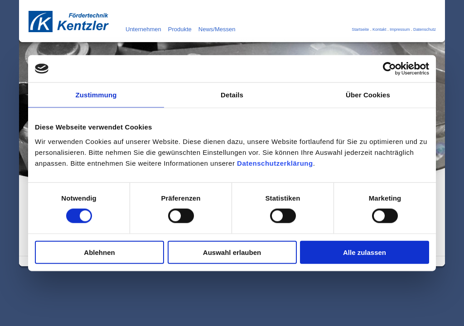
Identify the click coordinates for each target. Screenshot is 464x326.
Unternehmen (143, 29)
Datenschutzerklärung (275, 163)
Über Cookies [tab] (368, 95)
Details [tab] (232, 95)
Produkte (180, 29)
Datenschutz (424, 29)
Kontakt (379, 29)
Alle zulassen (364, 252)
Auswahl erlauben (232, 252)
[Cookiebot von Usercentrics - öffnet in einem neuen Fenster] (389, 69)
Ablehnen (99, 252)
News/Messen (217, 29)
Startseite (360, 29)
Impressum (400, 29)
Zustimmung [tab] (96, 95)
